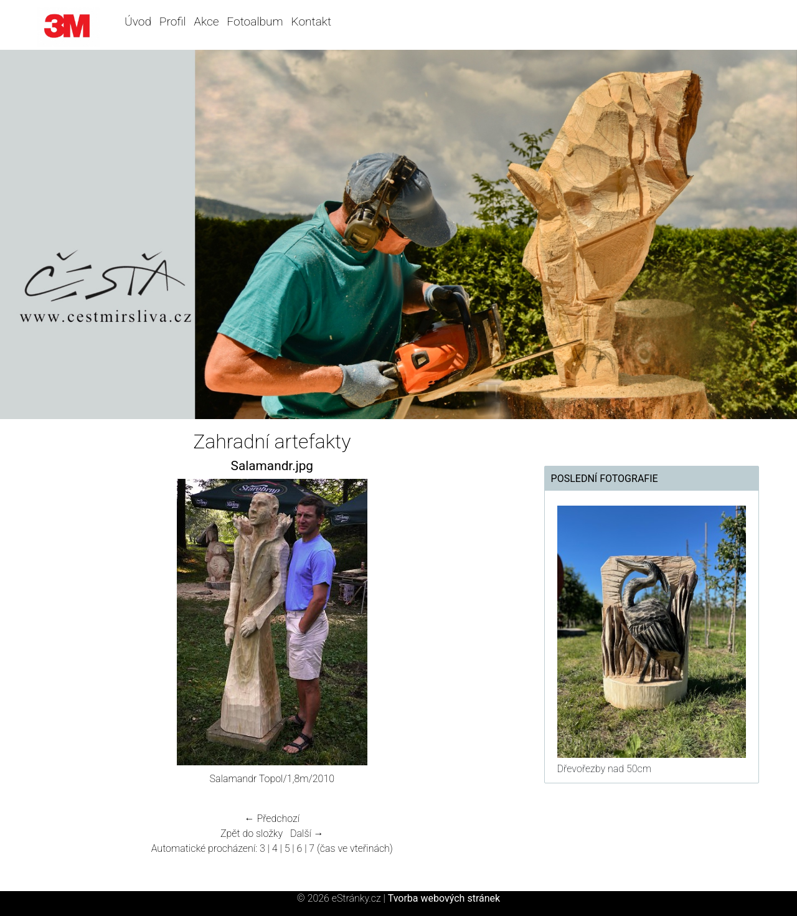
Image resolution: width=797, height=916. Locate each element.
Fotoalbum (255, 21)
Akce (206, 21)
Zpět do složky (251, 833)
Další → (307, 833)
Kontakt (311, 21)
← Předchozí (272, 818)
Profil (172, 21)
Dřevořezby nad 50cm (604, 769)
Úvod (138, 21)
